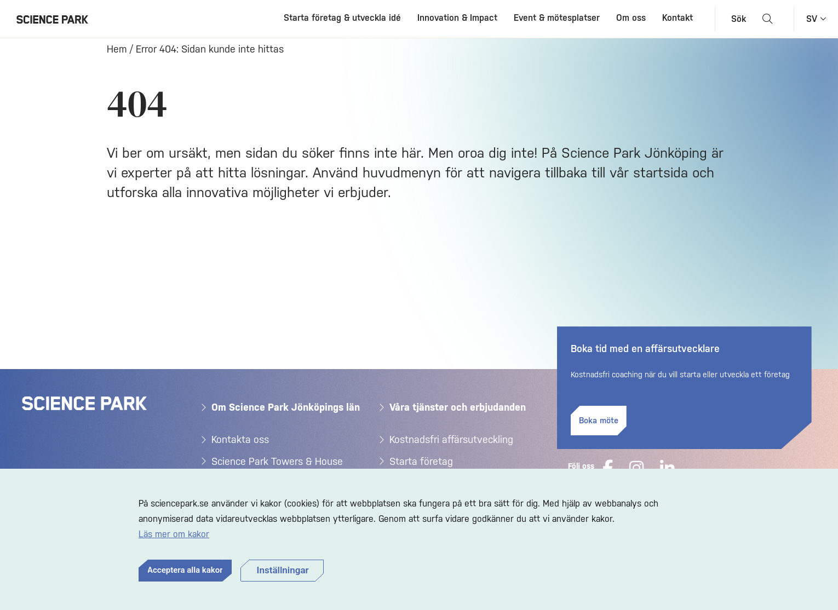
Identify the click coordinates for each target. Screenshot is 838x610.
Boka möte (598, 420)
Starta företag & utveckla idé (342, 18)
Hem (117, 49)
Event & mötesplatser (557, 18)
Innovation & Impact (457, 18)
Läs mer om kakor (174, 534)
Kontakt (677, 18)
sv (811, 19)
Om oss (631, 18)
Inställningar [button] (283, 570)
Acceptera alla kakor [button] (185, 570)
